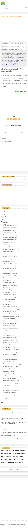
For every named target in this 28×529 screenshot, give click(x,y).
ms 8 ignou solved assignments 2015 (10, 263)
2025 (3, 211)
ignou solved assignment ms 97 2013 (10, 242)
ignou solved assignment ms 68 (9, 304)
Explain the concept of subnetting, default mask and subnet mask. (13, 440)
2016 (3, 400)
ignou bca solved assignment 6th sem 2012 (11, 309)
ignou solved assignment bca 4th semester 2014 (12, 376)
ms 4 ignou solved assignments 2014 (10, 375)
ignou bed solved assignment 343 (9, 378)
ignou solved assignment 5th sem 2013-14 (11, 354)
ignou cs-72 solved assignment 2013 (9, 294)
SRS (17, 462)
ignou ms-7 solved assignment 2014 (9, 277)
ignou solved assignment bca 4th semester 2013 (12, 364)
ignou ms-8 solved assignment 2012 (10, 258)
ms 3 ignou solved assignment (9, 385)
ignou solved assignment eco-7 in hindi (10, 289)
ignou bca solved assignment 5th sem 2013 (11, 349)
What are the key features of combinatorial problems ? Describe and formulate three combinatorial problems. (14, 423)
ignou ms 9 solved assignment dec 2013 (10, 235)
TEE (19, 462)
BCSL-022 (22, 453)
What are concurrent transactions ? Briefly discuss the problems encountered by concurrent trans (13, 427)
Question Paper (4, 462)
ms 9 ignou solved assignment (9, 230)
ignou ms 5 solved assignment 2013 (9, 323)
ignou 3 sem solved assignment (9, 394)
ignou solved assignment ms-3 (9, 388)
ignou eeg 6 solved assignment (9, 314)
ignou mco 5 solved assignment (9, 318)
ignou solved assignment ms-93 (9, 247)
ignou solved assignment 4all (8, 373)
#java (2, 450)
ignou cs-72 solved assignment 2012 (9, 280)
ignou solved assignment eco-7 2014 (10, 292)
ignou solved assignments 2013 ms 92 (10, 246)
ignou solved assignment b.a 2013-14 (8, 435)
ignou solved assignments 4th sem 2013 (10, 368)
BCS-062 (2, 453)
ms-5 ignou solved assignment (9, 330)
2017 (3, 221)
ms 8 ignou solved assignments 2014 (10, 273)
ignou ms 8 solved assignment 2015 (9, 266)
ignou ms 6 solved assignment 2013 (9, 297)
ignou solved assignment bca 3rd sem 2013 (11, 380)
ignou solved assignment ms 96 (9, 244)
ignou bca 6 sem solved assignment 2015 (10, 296)
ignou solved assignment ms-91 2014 (10, 256)
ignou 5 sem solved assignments (9, 333)
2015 (3, 402)
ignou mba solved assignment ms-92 (10, 239)
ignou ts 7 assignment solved (8, 271)
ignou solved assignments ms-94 (9, 254)
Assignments (7, 450)
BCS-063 (6, 453)
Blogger (16, 469)
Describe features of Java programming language (10, 412)
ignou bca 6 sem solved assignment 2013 (10, 278)
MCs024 (14, 459)
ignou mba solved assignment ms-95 (10, 237)
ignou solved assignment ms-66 (9, 313)
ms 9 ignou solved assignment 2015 (9, 232)
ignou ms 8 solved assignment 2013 (9, 268)
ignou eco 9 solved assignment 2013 (10, 227)
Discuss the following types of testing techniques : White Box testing (14, 429)
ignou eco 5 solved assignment (9, 325)
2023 (3, 212)
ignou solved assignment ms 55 (9, 347)
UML (22, 462)
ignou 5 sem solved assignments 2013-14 (10, 321)
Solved (13, 462)
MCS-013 (17, 456)
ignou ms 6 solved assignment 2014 (9, 311)
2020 (3, 218)
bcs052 (10, 453)
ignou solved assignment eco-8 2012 (10, 275)
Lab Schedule (3, 456)
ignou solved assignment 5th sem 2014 (10, 351)
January (4, 398)
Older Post (23, 132)
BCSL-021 (18, 453)
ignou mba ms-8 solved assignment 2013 (10, 265)
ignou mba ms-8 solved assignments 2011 (11, 249)
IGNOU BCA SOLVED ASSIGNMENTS (17, 524)
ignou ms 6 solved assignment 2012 (9, 308)
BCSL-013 (14, 453)
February (5, 224)
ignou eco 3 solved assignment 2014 (10, 392)
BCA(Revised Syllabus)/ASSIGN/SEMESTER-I (17, 450)
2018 (3, 219)
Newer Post (5, 132)
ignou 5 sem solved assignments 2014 (10, 326)
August (4, 222)
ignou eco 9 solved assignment (9, 234)
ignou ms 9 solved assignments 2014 (10, 225)
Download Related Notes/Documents (10, 64)
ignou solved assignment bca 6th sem (10, 306)
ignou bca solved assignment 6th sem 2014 (11, 316)
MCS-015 (21, 456)
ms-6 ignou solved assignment (9, 299)
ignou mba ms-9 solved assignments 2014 (11, 228)
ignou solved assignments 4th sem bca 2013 (11, 369)
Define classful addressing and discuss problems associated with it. (14, 432)
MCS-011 (8, 456)
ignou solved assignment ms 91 (9, 251)
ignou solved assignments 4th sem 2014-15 (11, 363)
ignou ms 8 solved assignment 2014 (9, 270)
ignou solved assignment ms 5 (8, 345)
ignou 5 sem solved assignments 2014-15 (10, 328)
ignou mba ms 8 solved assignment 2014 (10, 259)
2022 (3, 214)
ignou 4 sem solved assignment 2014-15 (10, 356)
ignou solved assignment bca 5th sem (10, 340)
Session (9, 462)
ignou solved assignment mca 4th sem (10, 357)
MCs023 (10, 459)
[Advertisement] (14, 28)
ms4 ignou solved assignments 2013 (10, 359)
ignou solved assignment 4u (8, 371)
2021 (3, 216)
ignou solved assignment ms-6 (9, 302)
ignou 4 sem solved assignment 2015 (10, 337)
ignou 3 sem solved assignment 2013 (10, 387)
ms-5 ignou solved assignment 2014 (9, 335)
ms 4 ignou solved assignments (9, 361)
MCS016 (2, 459)
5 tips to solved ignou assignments (9, 332)
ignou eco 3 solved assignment (9, 395)
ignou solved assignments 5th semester (10, 342)
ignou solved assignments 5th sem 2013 (10, 352)
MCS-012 (13, 456)
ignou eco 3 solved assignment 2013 (10, 381)
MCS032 (22, 459)
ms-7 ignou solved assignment (9, 282)
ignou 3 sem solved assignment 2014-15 (10, 383)
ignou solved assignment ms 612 (9, 301)
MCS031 (18, 459)
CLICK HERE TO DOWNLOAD (14, 61)
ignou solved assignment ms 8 (9, 261)
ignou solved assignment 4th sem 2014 (10, 366)
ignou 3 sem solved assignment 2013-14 (10, 390)
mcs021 (6, 459)
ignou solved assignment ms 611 (9, 320)
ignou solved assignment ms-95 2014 (10, 253)
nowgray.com (8, 525)
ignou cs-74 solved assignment (9, 287)
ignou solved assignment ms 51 (9, 344)
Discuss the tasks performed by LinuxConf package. (11, 438)
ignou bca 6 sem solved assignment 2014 (10, 290)
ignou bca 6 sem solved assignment (9, 283)
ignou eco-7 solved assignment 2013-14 (10, 285)
